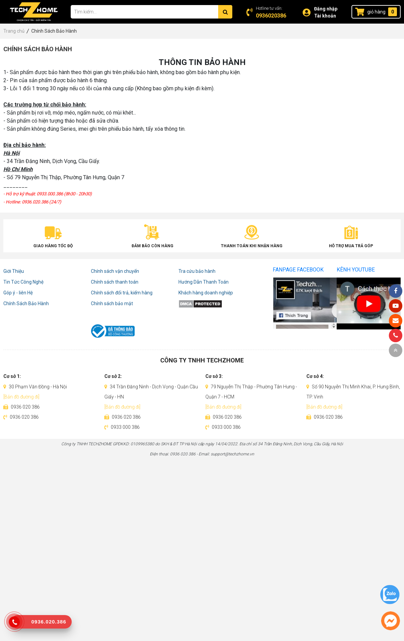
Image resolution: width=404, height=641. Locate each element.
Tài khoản (325, 16)
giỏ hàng (376, 11)
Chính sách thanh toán (114, 282)
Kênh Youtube (356, 269)
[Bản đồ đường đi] (21, 396)
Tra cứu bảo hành (196, 271)
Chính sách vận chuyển (115, 271)
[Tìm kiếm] (225, 12)
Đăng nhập (325, 8)
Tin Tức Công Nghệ (23, 282)
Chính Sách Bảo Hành (26, 303)
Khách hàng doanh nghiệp (205, 292)
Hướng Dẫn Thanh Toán (203, 282)
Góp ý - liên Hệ (18, 292)
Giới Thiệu (13, 271)
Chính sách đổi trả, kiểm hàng (122, 292)
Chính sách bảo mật (112, 303)
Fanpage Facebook (298, 269)
